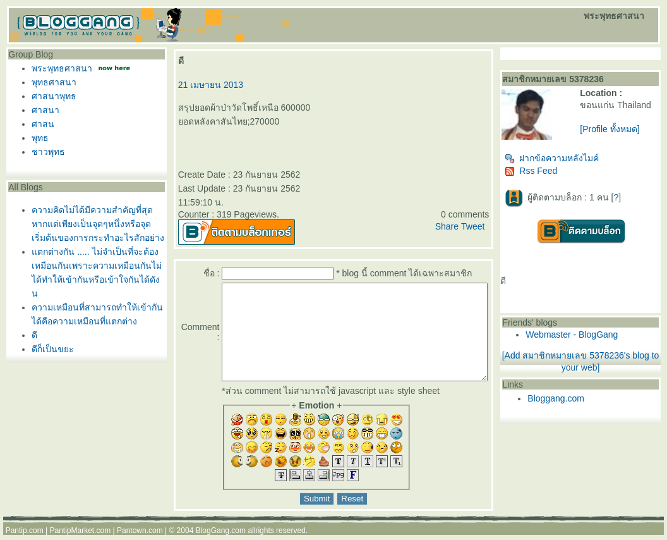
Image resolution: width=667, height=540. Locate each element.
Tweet (496, 212)
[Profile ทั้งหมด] (626, 139)
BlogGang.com (221, 535)
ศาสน (39, 124)
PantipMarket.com (80, 535)
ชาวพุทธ (45, 152)
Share (471, 212)
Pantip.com (25, 535)
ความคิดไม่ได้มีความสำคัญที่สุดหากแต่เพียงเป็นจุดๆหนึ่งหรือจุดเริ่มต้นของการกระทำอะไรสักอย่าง (94, 224)
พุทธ (36, 138)
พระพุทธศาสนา (58, 68)
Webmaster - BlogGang (596, 339)
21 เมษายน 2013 (205, 85)
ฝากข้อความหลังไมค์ (576, 163)
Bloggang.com (580, 403)
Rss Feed (555, 176)
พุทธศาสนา (50, 82)
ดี (31, 335)
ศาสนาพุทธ (50, 96)
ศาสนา (42, 110)
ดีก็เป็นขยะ (49, 349)
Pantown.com (140, 535)
